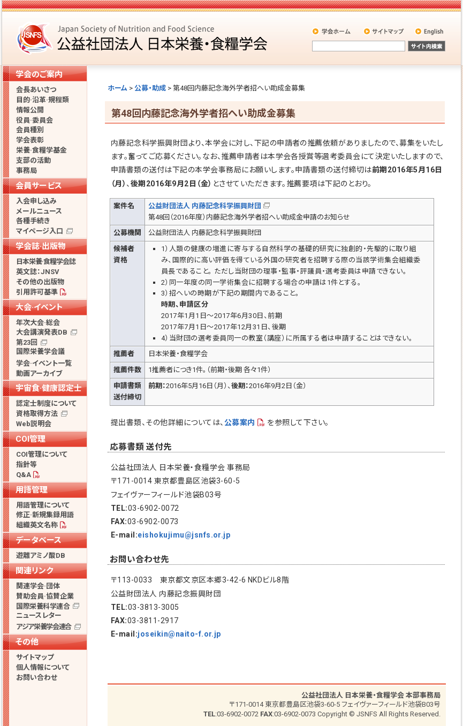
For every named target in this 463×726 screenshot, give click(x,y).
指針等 (26, 464)
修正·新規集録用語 (45, 515)
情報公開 (30, 110)
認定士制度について (46, 403)
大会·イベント (39, 307)
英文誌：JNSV (37, 272)
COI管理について (41, 454)
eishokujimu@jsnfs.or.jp (184, 535)
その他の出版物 (40, 282)
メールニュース (39, 211)
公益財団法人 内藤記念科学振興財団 (204, 206)
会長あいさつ (36, 90)
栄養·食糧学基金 (41, 150)
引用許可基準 (37, 292)
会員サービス (39, 186)
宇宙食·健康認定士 (49, 388)
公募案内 (239, 422)
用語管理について (43, 505)
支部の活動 (33, 160)
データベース (39, 540)
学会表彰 (30, 140)
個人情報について (43, 667)
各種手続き (33, 221)
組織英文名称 (37, 525)
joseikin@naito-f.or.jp (179, 634)
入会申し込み (36, 201)
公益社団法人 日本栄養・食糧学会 (143, 38)
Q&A (23, 475)
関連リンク (34, 571)
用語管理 (32, 490)
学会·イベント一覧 (44, 363)
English (430, 31)
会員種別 (30, 130)
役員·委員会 (34, 120)
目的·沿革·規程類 (42, 100)
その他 (27, 642)
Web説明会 (33, 424)
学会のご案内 (39, 74)
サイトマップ (384, 31)
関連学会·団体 (38, 586)
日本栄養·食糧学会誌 (45, 262)
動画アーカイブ (39, 373)
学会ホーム (332, 31)
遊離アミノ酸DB (40, 555)
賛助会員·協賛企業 (45, 596)
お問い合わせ (36, 678)
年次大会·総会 (38, 323)
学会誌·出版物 (41, 246)
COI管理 (30, 439)
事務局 (26, 171)
